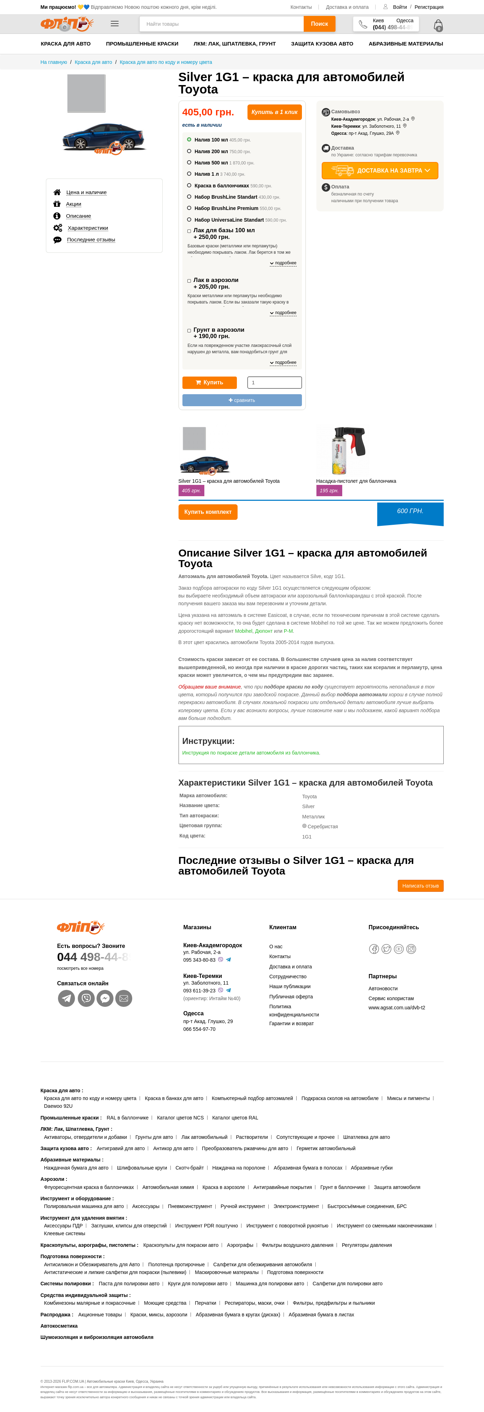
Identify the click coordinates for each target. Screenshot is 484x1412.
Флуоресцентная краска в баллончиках (89, 1187)
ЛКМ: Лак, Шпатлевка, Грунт (235, 44)
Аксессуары (145, 1206)
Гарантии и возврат (291, 1023)
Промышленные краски (142, 44)
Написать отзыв (420, 886)
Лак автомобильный (204, 1137)
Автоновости (383, 988)
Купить (209, 382)
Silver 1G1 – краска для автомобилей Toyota (229, 481)
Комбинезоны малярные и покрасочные (90, 1303)
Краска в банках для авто (174, 1098)
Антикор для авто (173, 1148)
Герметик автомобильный (326, 1148)
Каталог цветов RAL (235, 1117)
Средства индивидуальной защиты (86, 1295)
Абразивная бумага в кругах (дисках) (238, 1314)
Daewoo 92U (58, 1106)
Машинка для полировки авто (270, 1283)
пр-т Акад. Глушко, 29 (208, 1021)
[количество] (274, 383)
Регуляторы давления (367, 1245)
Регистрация (429, 7)
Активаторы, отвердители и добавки (85, 1137)
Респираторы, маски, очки (255, 1303)
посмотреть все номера (80, 968)
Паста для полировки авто (129, 1283)
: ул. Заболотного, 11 (369, 126)
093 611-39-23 (199, 990)
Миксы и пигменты (408, 1098)
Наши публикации (290, 986)
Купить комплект (208, 512)
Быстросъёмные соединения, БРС (367, 1206)
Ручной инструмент (243, 1206)
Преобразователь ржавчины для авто (245, 1148)
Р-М (288, 631)
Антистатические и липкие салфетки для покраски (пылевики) (115, 1272)
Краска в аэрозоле (224, 1187)
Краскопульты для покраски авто (181, 1245)
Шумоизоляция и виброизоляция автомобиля (97, 1337)
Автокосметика (59, 1326)
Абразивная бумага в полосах (308, 1168)
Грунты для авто (154, 1137)
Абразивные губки (371, 1168)
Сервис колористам (391, 998)
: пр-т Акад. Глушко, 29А (366, 133)
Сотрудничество (288, 976)
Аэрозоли (54, 1179)
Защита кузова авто (322, 44)
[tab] (104, 192)
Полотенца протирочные (176, 1264)
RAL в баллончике (128, 1117)
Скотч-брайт (190, 1168)
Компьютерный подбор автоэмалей (252, 1098)
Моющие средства (165, 1303)
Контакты (301, 7)
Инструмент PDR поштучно (206, 1225)
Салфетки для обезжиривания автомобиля (262, 1264)
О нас (275, 946)
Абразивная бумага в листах (321, 1314)
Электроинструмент (296, 1206)
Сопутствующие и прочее (305, 1137)
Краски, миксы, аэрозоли (158, 1314)
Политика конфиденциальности (294, 1010)
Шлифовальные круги (142, 1168)
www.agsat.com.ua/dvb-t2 (397, 1007)
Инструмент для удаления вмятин (84, 1218)
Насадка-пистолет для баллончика (356, 481)
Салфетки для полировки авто (348, 1283)
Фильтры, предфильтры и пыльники (334, 1303)
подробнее (283, 263)
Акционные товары (100, 1314)
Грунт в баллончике (342, 1187)
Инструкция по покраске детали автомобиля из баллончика (250, 753)
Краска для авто (66, 44)
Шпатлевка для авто (366, 1137)
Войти (400, 7)
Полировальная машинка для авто (84, 1206)
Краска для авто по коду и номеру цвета (90, 1098)
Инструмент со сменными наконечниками (384, 1225)
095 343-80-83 (199, 960)
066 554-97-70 (199, 1029)
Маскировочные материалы (226, 1272)
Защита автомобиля (397, 1187)
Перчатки (205, 1303)
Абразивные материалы (406, 44)
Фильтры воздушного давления (297, 1245)
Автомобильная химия (168, 1187)
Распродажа (57, 1314)
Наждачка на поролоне (238, 1168)
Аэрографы (240, 1245)
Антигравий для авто (121, 1148)
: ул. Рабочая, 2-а (373, 119)
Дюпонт (264, 631)
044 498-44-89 (106, 957)
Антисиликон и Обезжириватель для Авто (92, 1264)
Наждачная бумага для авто (76, 1168)
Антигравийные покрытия (282, 1187)
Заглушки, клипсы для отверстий (129, 1225)
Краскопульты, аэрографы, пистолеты (90, 1245)
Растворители (252, 1137)
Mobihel (243, 631)
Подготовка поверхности (73, 1256)
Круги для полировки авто (197, 1283)
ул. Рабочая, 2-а (201, 952)
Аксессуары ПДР (63, 1225)
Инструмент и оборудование (77, 1198)
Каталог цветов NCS (180, 1117)
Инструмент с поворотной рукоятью (287, 1225)
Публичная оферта (291, 996)
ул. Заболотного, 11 (205, 983)
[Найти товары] (221, 24)
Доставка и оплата (347, 7)
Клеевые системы (65, 1233)
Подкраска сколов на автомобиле (340, 1098)
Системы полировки (67, 1283)
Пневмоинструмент (190, 1206)
